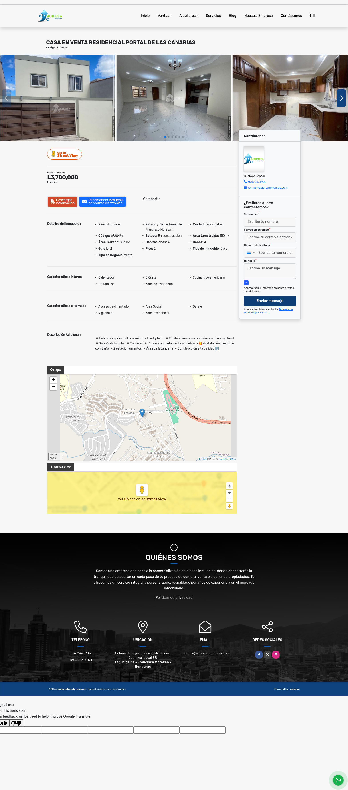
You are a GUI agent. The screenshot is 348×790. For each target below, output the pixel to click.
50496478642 (81, 653)
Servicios (213, 16)
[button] (165, 137)
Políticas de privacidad (174, 597)
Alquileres (187, 16)
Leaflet (202, 459)
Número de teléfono (257, 245)
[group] (58, 98)
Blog (232, 16)
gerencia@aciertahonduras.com (205, 653)
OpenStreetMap (227, 459)
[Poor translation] (16, 722)
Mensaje (250, 261)
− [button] (53, 387)
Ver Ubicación (129, 499)
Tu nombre (251, 214)
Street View (64, 154)
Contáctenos (291, 16)
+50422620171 (80, 660)
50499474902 (256, 181)
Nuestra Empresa (258, 16)
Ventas (163, 16)
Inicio (145, 16)
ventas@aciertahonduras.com (267, 187)
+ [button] (53, 380)
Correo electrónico (257, 229)
